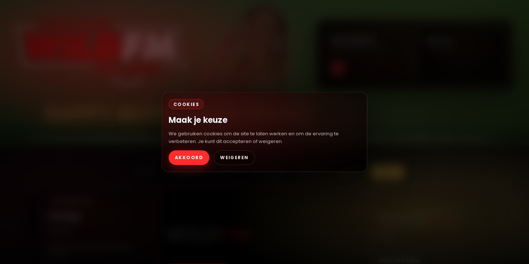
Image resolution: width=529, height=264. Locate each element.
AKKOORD (189, 157)
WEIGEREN (234, 157)
